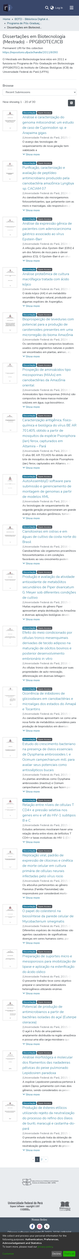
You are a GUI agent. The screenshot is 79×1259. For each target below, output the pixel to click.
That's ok (69, 1253)
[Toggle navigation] (71, 8)
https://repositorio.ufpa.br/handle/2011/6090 (30, 52)
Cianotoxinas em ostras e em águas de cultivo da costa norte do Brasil (49, 536)
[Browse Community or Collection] (39, 92)
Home (6, 19)
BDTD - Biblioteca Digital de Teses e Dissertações (32, 19)
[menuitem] (52, 8)
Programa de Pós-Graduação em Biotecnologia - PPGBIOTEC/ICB (24, 23)
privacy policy (45, 1246)
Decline (56, 1253)
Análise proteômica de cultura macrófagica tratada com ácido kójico (45, 279)
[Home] (8, 7)
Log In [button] (59, 8)
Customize (8, 1253)
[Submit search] (47, 8)
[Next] (46, 1159)
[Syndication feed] (71, 103)
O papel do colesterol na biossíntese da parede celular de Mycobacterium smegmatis (48, 916)
